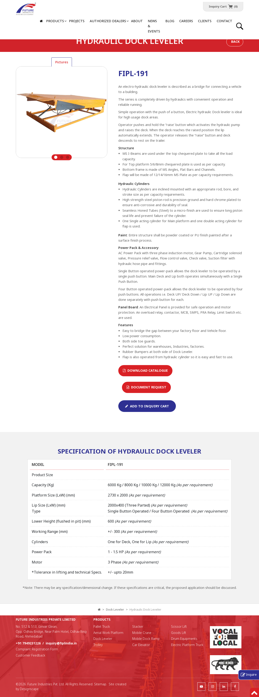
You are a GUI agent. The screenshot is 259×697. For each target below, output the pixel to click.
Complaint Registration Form (37, 649)
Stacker (137, 626)
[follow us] (201, 686)
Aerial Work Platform (108, 632)
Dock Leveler (115, 609)
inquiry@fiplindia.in (61, 643)
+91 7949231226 (28, 643)
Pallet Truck (101, 626)
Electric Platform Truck (187, 645)
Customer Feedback (30, 655)
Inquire (251, 674)
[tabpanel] (61, 113)
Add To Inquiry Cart (147, 406)
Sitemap (100, 684)
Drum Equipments (184, 638)
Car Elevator (141, 645)
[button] (107, 21)
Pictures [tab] (61, 62)
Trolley (98, 645)
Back (235, 41)
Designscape (29, 689)
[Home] (42, 21)
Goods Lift (178, 632)
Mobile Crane (141, 632)
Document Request (146, 387)
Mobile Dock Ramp (146, 638)
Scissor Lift (179, 626)
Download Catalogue (145, 370)
